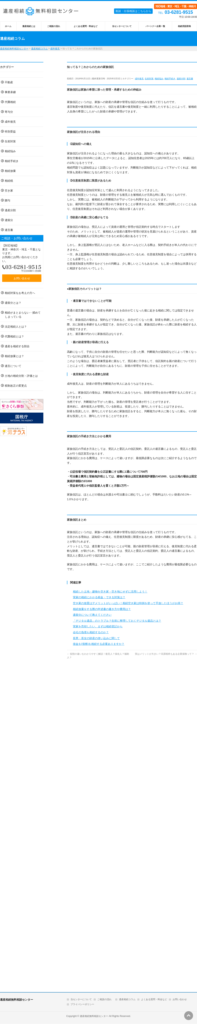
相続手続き (169, 78)
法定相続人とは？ (16, 326)
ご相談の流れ (104, 999)
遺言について (13, 366)
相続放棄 (10, 170)
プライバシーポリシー (82, 1004)
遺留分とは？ (13, 302)
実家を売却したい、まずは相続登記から (98, 626)
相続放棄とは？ (14, 356)
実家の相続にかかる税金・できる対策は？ (99, 597)
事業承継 (10, 92)
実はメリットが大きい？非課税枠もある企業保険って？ (166, 654)
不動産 (9, 82)
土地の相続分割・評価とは (21, 375)
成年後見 (139, 78)
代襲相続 (10, 102)
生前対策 (149, 78)
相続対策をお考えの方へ (20, 292)
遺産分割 (181, 78)
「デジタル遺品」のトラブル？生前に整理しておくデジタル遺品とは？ (117, 620)
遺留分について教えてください (92, 614)
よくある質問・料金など (154, 999)
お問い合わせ (22, 278)
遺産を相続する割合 (17, 346)
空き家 (9, 190)
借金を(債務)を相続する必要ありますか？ (98, 643)
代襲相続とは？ (14, 336)
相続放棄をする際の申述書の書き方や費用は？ (102, 609)
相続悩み (159, 78)
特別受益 (10, 131)
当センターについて (81, 999)
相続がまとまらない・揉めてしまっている (23, 314)
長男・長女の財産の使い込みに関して (96, 638)
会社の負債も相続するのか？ (91, 632)
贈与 (7, 200)
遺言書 (190, 78)
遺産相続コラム (127, 999)
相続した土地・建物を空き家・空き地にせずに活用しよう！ (110, 591)
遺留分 (9, 220)
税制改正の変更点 (16, 385)
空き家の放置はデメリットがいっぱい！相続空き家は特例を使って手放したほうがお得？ (128, 603)
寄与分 (9, 111)
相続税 (9, 180)
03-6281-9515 (179, 12)
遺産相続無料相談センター (94, 1016)
